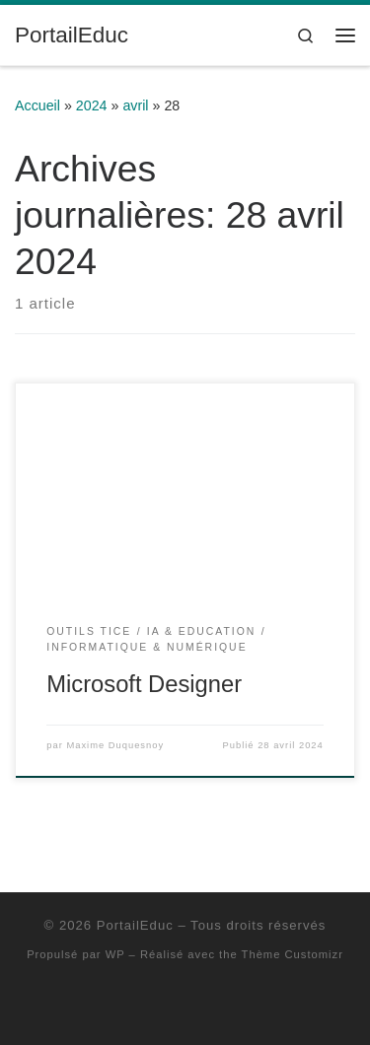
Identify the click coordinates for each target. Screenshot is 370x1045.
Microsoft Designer (144, 684)
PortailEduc (135, 925)
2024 (92, 105)
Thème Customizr (292, 954)
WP (115, 954)
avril (135, 105)
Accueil (37, 105)
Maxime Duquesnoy (115, 745)
